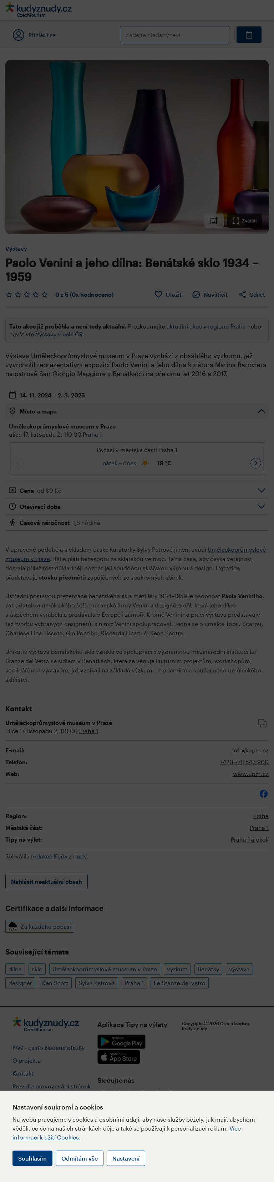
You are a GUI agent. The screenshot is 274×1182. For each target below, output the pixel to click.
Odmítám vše (79, 1158)
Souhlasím (32, 1158)
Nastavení (125, 1158)
